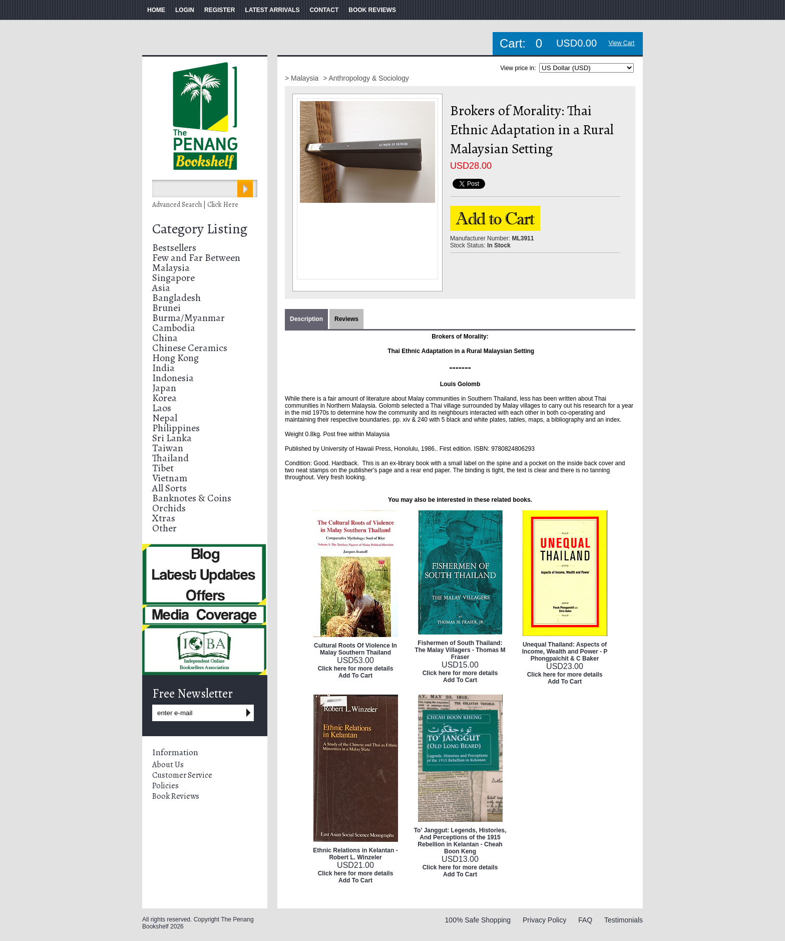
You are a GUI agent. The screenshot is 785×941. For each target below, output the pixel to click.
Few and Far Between (196, 257)
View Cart (622, 43)
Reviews (346, 319)
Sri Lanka (172, 438)
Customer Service (182, 775)
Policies (165, 785)
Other (164, 528)
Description (306, 319)
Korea (164, 398)
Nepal (164, 418)
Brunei (166, 308)
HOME (156, 10)
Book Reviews (175, 796)
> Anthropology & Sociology (366, 78)
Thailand (170, 458)
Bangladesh (176, 297)
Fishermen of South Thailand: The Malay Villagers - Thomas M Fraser (460, 650)
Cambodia (173, 328)
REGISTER (219, 10)
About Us (168, 764)
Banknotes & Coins (191, 498)
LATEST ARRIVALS (272, 10)
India (163, 368)
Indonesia (173, 378)
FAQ (585, 920)
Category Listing (199, 228)
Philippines (176, 428)
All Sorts (169, 488)
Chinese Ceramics (189, 348)
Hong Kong (175, 358)
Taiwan (167, 448)
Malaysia (171, 267)
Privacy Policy (544, 920)
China (165, 338)
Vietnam (169, 478)
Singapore (173, 277)
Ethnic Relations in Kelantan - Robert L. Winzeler (355, 854)
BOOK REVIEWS (372, 10)
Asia (161, 287)
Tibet (163, 468)
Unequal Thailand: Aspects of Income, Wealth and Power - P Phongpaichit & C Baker (564, 651)
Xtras (163, 518)
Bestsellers (174, 247)
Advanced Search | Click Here (195, 204)
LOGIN (184, 10)
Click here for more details (356, 668)
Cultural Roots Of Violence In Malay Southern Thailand (355, 649)
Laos (161, 408)
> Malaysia (302, 78)
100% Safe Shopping (478, 920)
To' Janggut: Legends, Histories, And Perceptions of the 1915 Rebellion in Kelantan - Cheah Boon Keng (460, 841)
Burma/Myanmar (188, 318)
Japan (164, 388)
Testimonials (623, 920)
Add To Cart (355, 675)
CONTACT (323, 10)
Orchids (169, 508)
